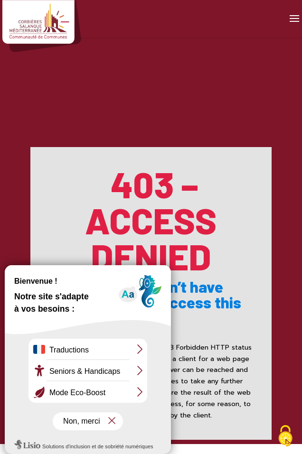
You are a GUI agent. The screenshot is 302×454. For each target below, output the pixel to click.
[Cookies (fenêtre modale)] (285, 437)
